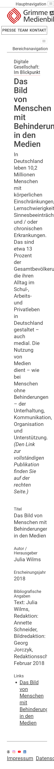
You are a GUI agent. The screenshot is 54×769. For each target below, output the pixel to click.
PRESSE (9, 30)
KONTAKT (38, 30)
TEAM (23, 30)
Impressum (20, 758)
